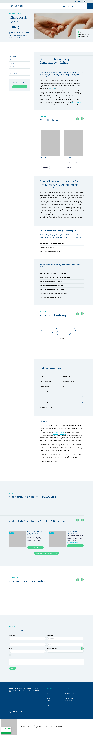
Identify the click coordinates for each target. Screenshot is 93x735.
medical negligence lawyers (59, 434)
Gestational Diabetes (45, 391)
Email (10, 648)
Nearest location (51, 635)
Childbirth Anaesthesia (45, 381)
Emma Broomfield (68, 157)
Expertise (12, 66)
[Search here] (65, 711)
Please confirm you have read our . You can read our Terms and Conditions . (33, 655)
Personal (77, 6)
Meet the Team (13, 63)
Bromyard (55, 453)
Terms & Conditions (69, 703)
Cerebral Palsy (66, 376)
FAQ (11, 70)
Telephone (11, 642)
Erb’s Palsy (65, 386)
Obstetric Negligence (45, 402)
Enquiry (11, 658)
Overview (12, 59)
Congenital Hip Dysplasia (69, 381)
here (55, 655)
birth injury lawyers (60, 432)
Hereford (64, 453)
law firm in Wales (55, 456)
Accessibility (67, 691)
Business (83, 6)
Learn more (35, 547)
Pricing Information (69, 698)
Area (48, 642)
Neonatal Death (66, 397)
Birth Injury (42, 376)
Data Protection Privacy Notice (31, 655)
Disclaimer (67, 695)
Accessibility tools (79, 1)
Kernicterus (65, 391)
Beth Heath (44, 157)
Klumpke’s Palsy (43, 397)
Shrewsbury (49, 453)
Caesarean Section (44, 386)
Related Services (14, 73)
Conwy (60, 453)
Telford (80, 453)
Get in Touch (19, 86)
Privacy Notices (68, 700)
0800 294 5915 (68, 6)
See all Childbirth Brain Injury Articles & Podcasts (46, 553)
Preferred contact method (52, 648)
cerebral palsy (51, 88)
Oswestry (73, 453)
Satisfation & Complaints (70, 693)
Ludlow (69, 453)
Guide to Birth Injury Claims (46, 407)
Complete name (13, 635)
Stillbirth (65, 402)
